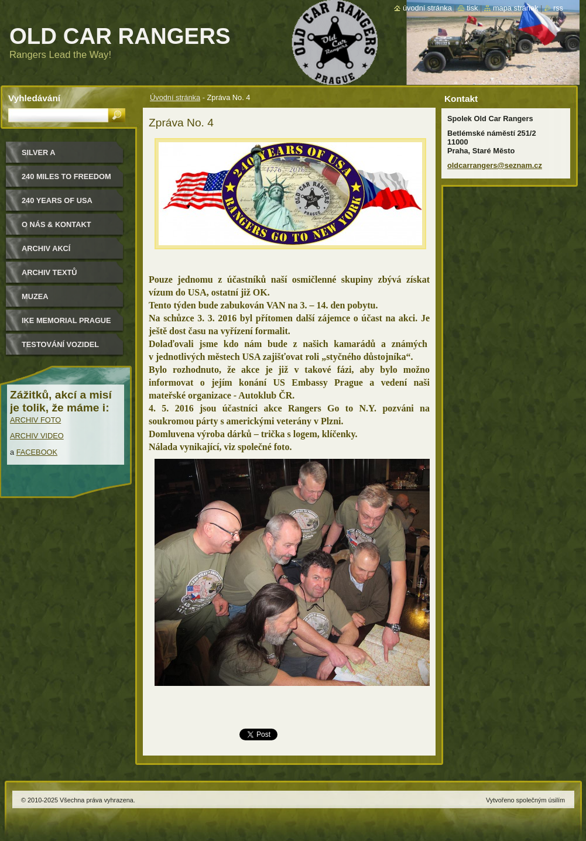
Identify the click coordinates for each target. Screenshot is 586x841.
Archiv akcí (46, 248)
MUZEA (35, 296)
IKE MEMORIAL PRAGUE (66, 320)
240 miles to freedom (66, 176)
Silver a (39, 152)
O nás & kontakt (56, 224)
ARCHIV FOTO (35, 420)
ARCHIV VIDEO (37, 435)
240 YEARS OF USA (57, 200)
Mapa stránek (516, 8)
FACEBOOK (36, 452)
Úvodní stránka (175, 97)
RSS (558, 8)
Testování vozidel (60, 344)
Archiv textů (49, 272)
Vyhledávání (34, 98)
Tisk (472, 8)
